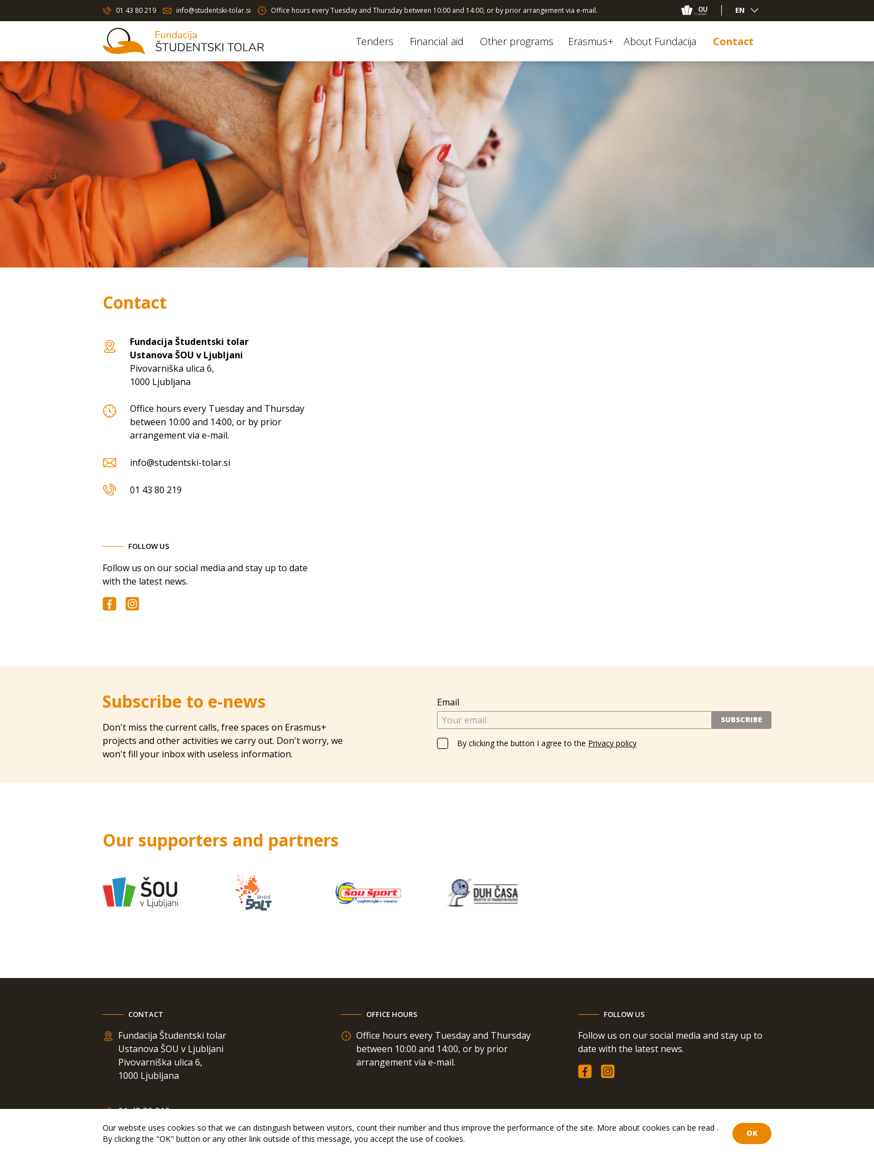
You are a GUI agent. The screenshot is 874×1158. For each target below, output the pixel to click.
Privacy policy (612, 743)
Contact (733, 41)
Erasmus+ (591, 41)
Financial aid (437, 41)
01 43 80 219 (136, 10)
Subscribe (741, 719)
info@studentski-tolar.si (213, 10)
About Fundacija (660, 41)
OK (752, 1133)
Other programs (516, 41)
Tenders (375, 41)
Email (448, 702)
